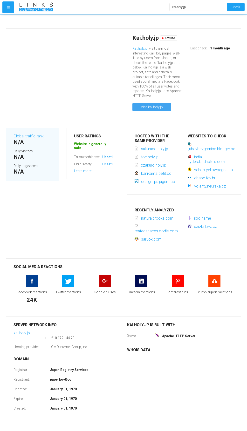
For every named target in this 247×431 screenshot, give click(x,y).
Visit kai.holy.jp (152, 107)
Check (236, 7)
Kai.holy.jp (140, 48)
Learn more (82, 171)
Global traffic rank (29, 136)
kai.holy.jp (22, 333)
